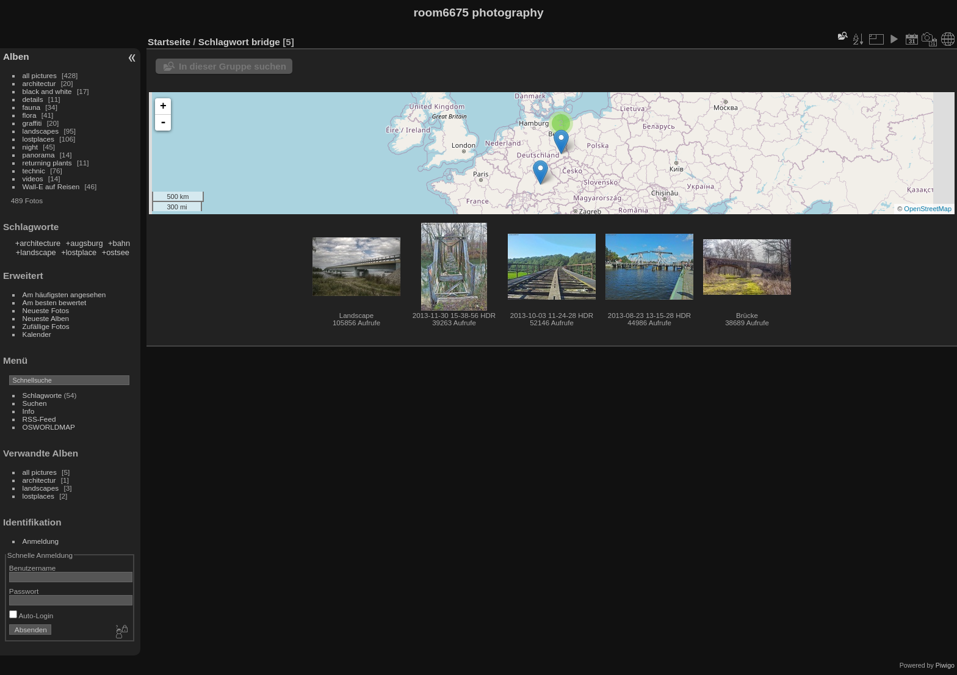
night (30, 147)
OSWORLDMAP (49, 427)
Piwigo (945, 665)
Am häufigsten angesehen (64, 294)
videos (33, 178)
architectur (39, 83)
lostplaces (38, 139)
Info (29, 411)
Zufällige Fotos (46, 326)
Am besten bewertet (55, 302)
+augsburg (84, 243)
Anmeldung (41, 541)
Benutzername (32, 568)
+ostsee (115, 252)
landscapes (41, 131)
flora (30, 115)
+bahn (119, 243)
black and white (47, 91)
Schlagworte (42, 395)
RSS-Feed (39, 419)
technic (34, 171)
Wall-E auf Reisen (51, 186)
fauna (31, 107)
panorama (39, 155)
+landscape (36, 252)
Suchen (35, 403)
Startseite (169, 42)
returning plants (47, 163)
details (33, 99)
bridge (265, 42)
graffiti (32, 123)
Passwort (23, 591)
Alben (16, 56)
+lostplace (78, 252)
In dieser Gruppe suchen (232, 66)
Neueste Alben (46, 318)
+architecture (37, 243)
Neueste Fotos (46, 310)
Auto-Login (31, 615)
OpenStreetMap (928, 208)
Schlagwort (223, 42)
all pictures (40, 75)
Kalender (37, 334)
